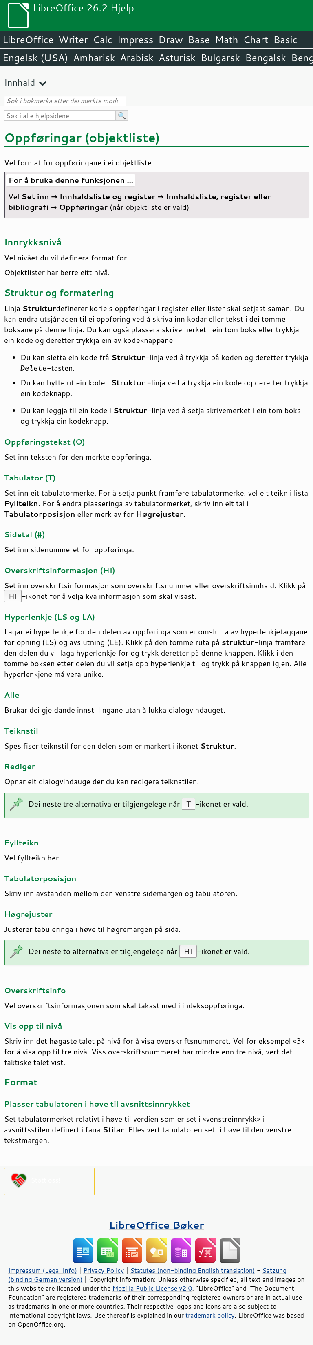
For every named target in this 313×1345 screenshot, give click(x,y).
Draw (170, 40)
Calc (102, 40)
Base (199, 40)
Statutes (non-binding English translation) (192, 1270)
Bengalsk (265, 57)
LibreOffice (27, 40)
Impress (135, 40)
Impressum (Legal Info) (42, 1270)
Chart (255, 40)
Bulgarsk (220, 57)
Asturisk (177, 57)
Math (226, 40)
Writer (73, 40)
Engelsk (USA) (35, 57)
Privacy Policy (103, 1270)
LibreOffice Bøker (156, 1225)
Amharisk (94, 57)
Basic (285, 40)
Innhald (19, 82)
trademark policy (209, 1315)
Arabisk (137, 57)
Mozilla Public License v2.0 (152, 1288)
